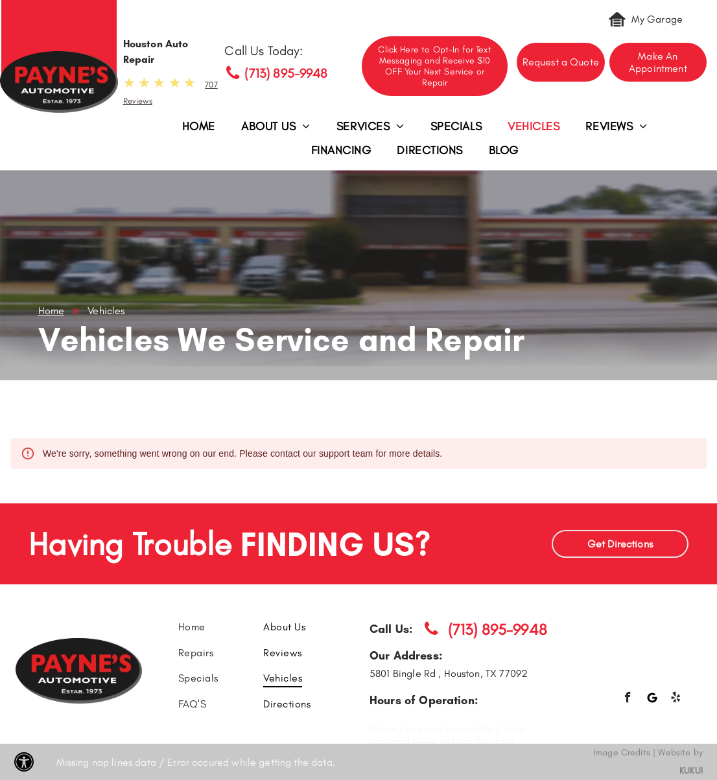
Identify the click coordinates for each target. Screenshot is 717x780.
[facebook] (628, 699)
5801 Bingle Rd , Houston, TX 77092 (449, 673)
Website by (680, 752)
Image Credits (621, 752)
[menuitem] (198, 130)
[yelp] (676, 699)
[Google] (652, 699)
